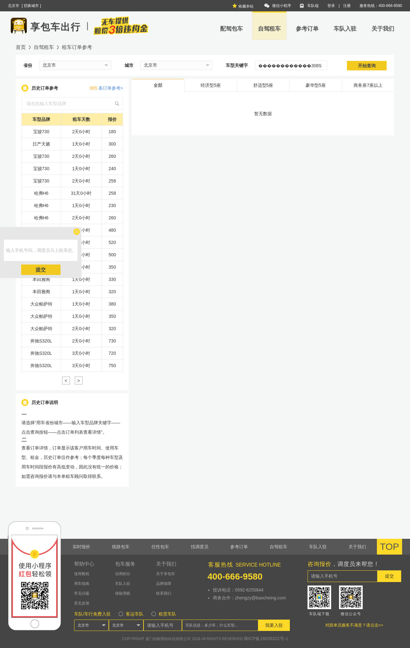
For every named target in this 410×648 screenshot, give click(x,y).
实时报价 (81, 546)
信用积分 (122, 574)
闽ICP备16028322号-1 (266, 638)
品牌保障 (163, 583)
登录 (331, 5)
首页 (21, 47)
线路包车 (121, 546)
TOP (389, 546)
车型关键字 (237, 65)
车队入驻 (345, 29)
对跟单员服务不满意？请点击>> (354, 625)
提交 (41, 269)
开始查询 (367, 65)
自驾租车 (269, 29)
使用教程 (81, 574)
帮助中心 (84, 564)
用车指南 (81, 583)
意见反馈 (81, 603)
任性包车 (160, 546)
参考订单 (307, 29)
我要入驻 (274, 625)
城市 (129, 65)
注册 (347, 5)
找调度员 (199, 546)
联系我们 (163, 593)
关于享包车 (165, 574)
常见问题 (81, 593)
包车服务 (125, 564)
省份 (27, 65)
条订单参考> (106, 88)
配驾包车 (231, 29)
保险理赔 (122, 593)
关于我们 (383, 29)
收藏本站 (242, 6)
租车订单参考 (77, 47)
